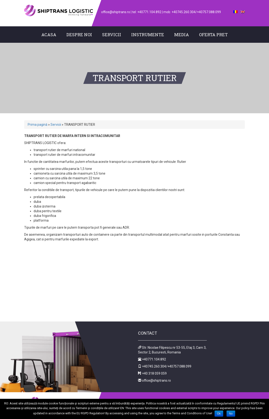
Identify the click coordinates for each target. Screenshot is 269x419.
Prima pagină (37, 124)
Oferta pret (213, 34)
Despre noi (79, 34)
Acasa (48, 34)
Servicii (111, 34)
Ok (219, 413)
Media (181, 34)
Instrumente (147, 34)
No (231, 413)
